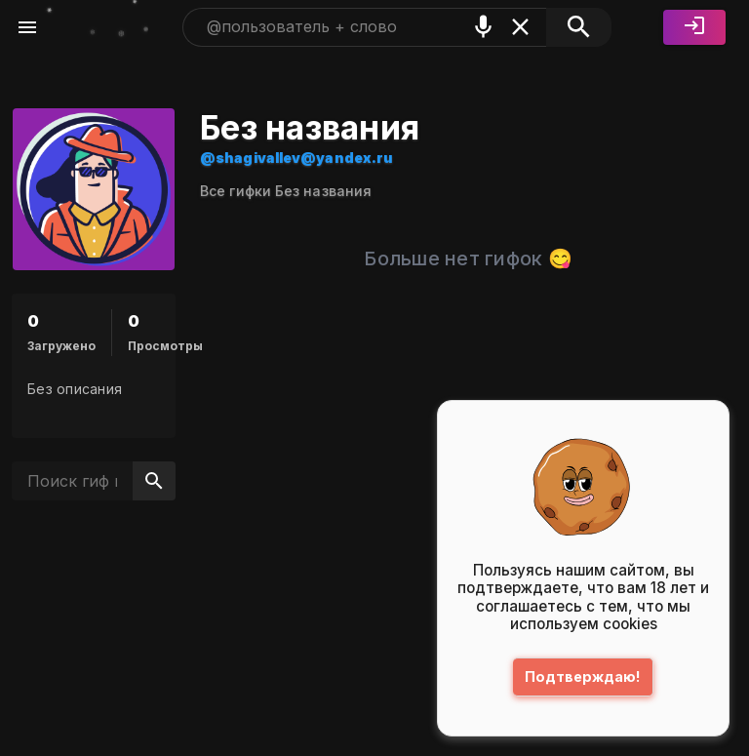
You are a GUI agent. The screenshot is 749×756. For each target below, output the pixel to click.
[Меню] (27, 27)
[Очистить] (520, 27)
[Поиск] (578, 27)
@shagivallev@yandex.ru (296, 157)
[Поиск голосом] (483, 27)
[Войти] (694, 27)
